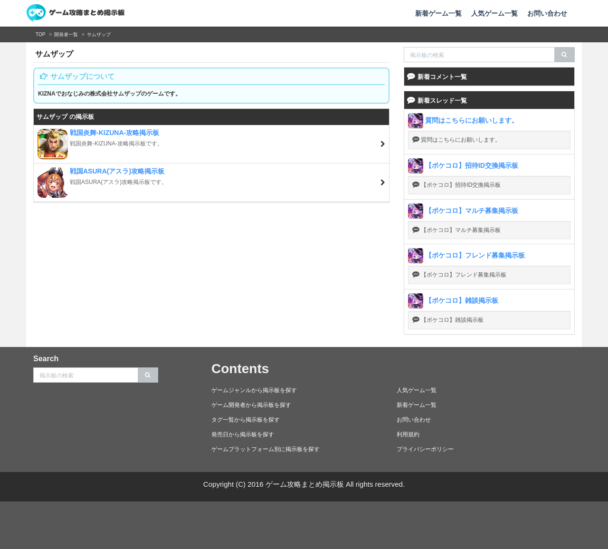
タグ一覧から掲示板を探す (245, 419)
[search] (564, 54)
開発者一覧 (66, 34)
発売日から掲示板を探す (242, 434)
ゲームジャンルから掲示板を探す (254, 390)
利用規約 (408, 434)
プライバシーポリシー (425, 449)
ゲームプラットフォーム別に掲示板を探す (265, 449)
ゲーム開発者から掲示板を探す (251, 405)
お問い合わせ (547, 13)
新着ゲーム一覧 (438, 13)
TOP (40, 34)
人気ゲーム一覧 (494, 13)
